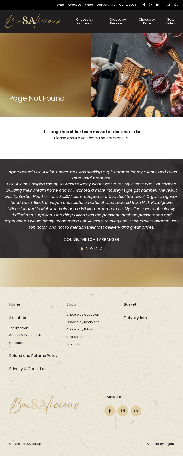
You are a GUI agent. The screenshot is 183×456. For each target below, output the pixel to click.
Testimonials (19, 328)
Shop (89, 4)
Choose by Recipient (117, 21)
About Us (74, 4)
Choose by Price (147, 21)
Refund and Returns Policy (33, 355)
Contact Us (127, 4)
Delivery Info (106, 4)
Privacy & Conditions (28, 369)
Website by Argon (160, 443)
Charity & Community (25, 335)
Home (59, 4)
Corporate (17, 343)
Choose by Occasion (84, 21)
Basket (130, 304)
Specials (73, 344)
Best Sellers (170, 21)
